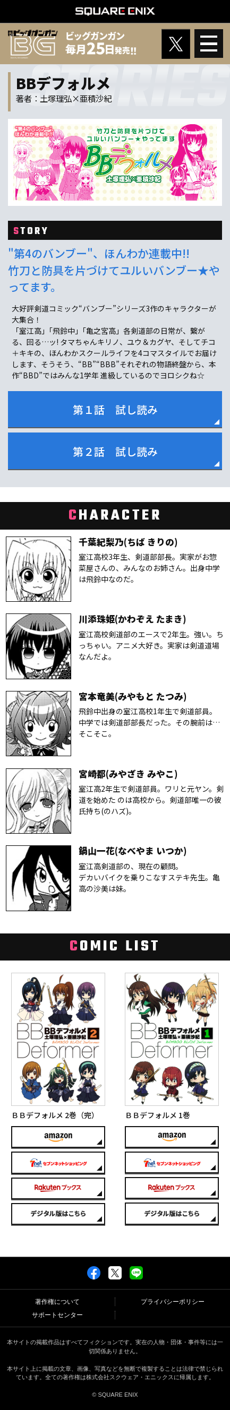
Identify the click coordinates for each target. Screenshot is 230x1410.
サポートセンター (57, 1315)
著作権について (57, 1301)
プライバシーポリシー (173, 1301)
